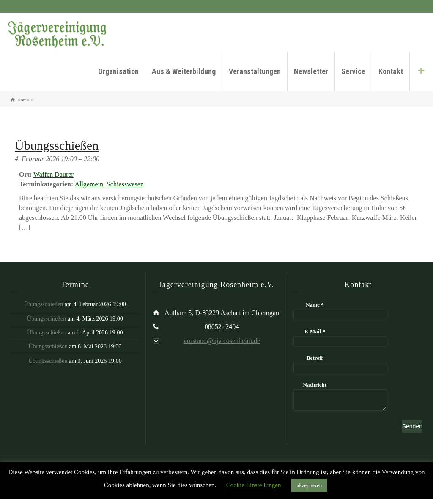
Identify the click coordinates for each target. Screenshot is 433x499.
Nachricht (315, 384)
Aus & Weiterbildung (184, 71)
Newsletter (311, 71)
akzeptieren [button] (309, 485)
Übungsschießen (43, 304)
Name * (314, 304)
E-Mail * (314, 331)
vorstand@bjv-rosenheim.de (222, 340)
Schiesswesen (125, 184)
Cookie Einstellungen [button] (253, 485)
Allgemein (88, 184)
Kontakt (390, 71)
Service (353, 71)
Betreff (315, 358)
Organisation (118, 71)
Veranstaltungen (255, 71)
